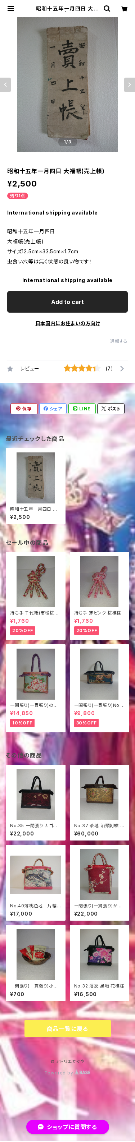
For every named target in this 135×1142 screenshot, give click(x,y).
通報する (119, 341)
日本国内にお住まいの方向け (67, 323)
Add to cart (67, 301)
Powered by (68, 1073)
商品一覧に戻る (68, 1028)
